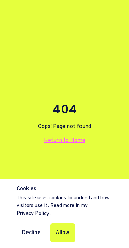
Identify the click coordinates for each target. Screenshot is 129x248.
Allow (62, 232)
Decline (31, 232)
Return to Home (64, 140)
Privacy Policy (33, 213)
